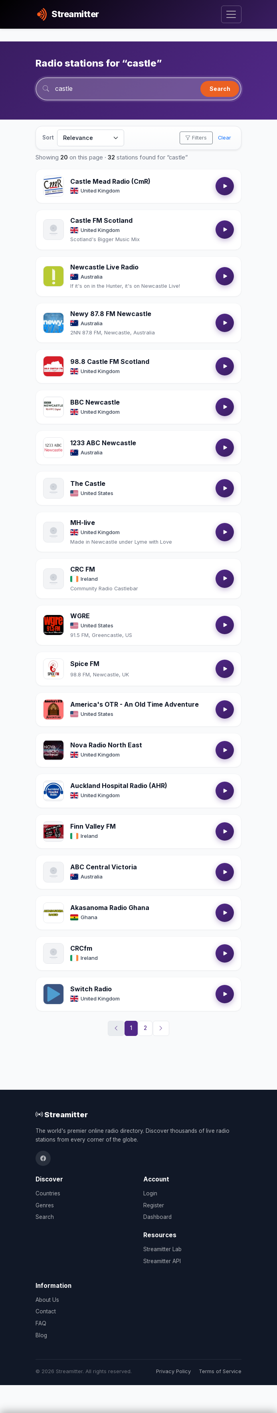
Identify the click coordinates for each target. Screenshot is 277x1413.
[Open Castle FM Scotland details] (53, 230)
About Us (47, 1300)
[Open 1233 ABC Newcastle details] (53, 448)
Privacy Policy (173, 1371)
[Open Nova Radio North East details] (53, 750)
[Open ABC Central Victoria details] (53, 872)
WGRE (80, 616)
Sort (48, 138)
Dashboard (157, 1217)
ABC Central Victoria (103, 867)
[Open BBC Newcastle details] (53, 407)
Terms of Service (220, 1371)
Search (220, 88)
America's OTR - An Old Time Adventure (134, 705)
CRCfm (81, 949)
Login (150, 1193)
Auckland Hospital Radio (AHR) (118, 786)
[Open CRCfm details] (53, 953)
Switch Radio (91, 989)
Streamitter (62, 1114)
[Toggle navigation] (231, 15)
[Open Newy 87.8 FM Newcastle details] (53, 323)
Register (153, 1205)
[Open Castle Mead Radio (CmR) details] (53, 186)
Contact (46, 1311)
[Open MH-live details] (53, 532)
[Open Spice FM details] (53, 669)
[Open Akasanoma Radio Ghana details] (53, 913)
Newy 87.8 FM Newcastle (110, 314)
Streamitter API (162, 1261)
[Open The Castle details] (53, 488)
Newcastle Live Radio (104, 267)
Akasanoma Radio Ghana (109, 908)
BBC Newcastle (95, 403)
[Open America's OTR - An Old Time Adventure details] (53, 710)
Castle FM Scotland (101, 221)
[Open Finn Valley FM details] (53, 831)
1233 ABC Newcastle (103, 443)
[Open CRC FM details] (53, 578)
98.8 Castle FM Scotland (109, 362)
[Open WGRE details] (53, 625)
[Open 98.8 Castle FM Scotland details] (53, 366)
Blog (41, 1335)
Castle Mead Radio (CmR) (110, 181)
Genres (45, 1205)
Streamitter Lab (162, 1249)
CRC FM (82, 570)
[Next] (161, 1028)
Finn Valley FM (93, 827)
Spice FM (84, 664)
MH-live (82, 523)
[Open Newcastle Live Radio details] (53, 276)
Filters (196, 138)
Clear (224, 138)
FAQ (41, 1323)
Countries (48, 1193)
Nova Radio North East (106, 745)
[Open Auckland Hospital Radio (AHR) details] (53, 791)
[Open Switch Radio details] (53, 994)
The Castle (87, 484)
